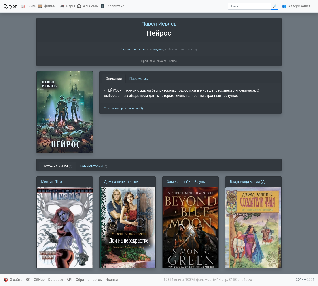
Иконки (112, 280)
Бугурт (10, 6)
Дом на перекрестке (121, 182)
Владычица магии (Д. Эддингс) (248, 182)
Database (55, 280)
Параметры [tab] (139, 79)
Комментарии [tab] (93, 166)
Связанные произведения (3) (123, 108)
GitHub (39, 280)
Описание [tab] (114, 79)
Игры (70, 6)
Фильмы (51, 6)
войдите (157, 49)
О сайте (16, 280)
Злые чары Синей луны (186, 182)
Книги (31, 6)
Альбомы (91, 6)
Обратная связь (89, 280)
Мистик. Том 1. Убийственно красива (59, 182)
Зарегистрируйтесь (133, 49)
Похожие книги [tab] (57, 166)
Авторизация (299, 6)
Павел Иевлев (159, 24)
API (69, 280)
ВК (28, 280)
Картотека (115, 6)
